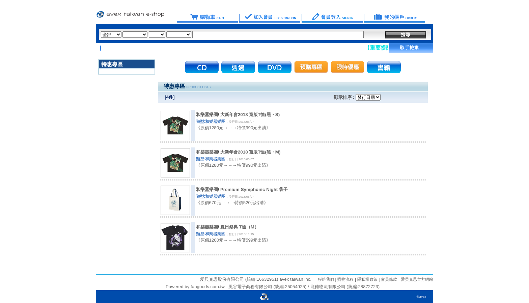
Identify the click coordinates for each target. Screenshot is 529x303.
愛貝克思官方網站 (417, 279)
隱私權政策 (366, 279)
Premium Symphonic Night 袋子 (254, 189)
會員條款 (388, 279)
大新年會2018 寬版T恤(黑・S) (250, 114)
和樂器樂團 (207, 114)
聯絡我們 (326, 279)
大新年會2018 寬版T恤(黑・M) (250, 152)
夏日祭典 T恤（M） (239, 226)
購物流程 (345, 279)
